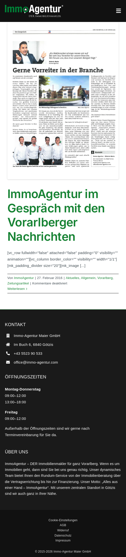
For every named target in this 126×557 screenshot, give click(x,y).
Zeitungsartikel (18, 283)
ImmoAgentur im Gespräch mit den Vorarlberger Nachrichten (56, 215)
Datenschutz (63, 535)
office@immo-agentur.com (36, 362)
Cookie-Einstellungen (63, 520)
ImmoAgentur (24, 278)
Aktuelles (72, 278)
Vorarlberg (105, 278)
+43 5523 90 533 (28, 353)
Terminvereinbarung (22, 435)
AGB (63, 525)
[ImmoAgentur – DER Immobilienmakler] (34, 7)
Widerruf (63, 530)
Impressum (63, 540)
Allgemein (88, 278)
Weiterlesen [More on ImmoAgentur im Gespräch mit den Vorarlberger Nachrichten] (16, 289)
